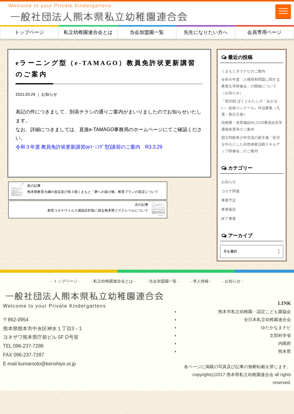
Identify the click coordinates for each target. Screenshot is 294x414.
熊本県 (284, 374)
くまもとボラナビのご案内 (247, 70)
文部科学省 (280, 359)
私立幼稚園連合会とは (88, 32)
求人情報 (204, 304)
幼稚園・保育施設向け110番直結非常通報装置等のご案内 (250, 135)
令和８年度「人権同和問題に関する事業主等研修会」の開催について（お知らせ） (251, 88)
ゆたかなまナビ (276, 351)
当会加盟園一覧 (147, 32)
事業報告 (229, 231)
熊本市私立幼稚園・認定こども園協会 (254, 335)
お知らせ (49, 94)
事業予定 (229, 222)
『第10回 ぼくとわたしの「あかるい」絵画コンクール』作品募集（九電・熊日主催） (251, 113)
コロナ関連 (232, 212)
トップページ (29, 32)
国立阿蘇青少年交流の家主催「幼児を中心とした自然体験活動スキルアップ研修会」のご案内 (251, 160)
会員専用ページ (264, 32)
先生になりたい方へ (206, 32)
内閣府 (284, 366)
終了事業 (229, 241)
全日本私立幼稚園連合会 (267, 343)
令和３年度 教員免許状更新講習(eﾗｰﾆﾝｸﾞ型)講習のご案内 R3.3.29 (89, 147)
